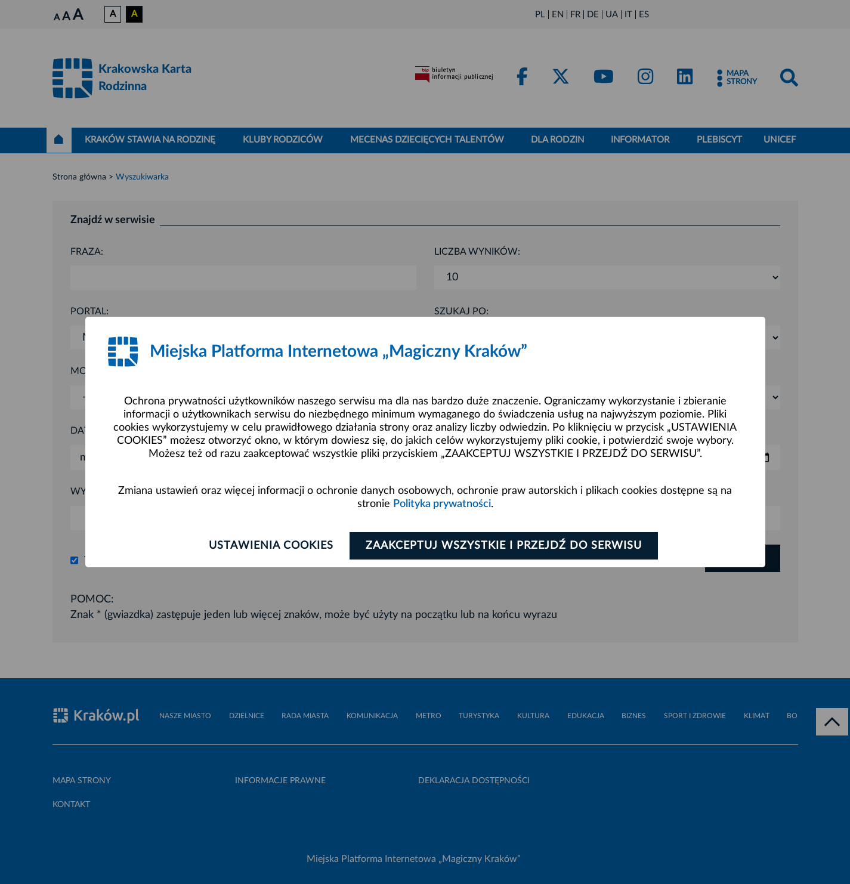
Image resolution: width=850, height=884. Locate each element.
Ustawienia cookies (271, 545)
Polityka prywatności (442, 504)
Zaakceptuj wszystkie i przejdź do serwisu (504, 545)
